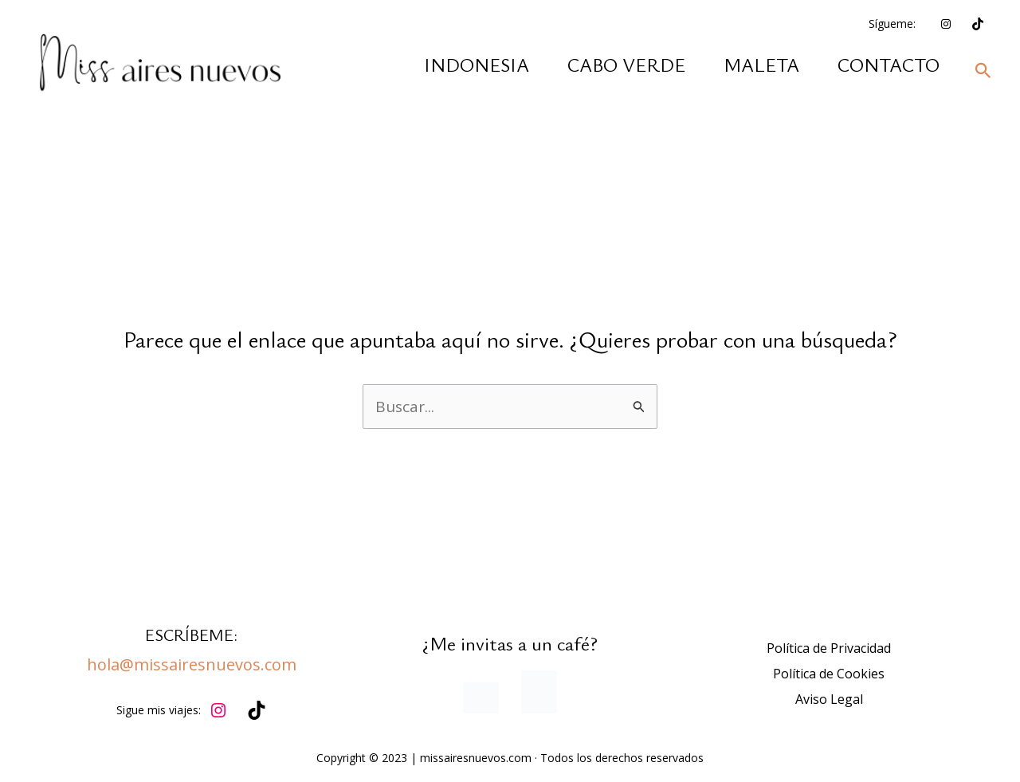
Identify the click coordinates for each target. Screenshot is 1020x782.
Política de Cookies (829, 673)
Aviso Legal (829, 699)
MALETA (761, 65)
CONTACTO (889, 65)
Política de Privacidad (829, 648)
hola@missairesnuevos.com (191, 664)
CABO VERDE (626, 65)
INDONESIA (476, 65)
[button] (983, 71)
